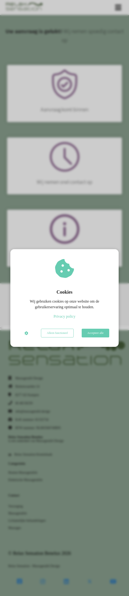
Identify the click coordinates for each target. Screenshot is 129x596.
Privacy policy (65, 316)
